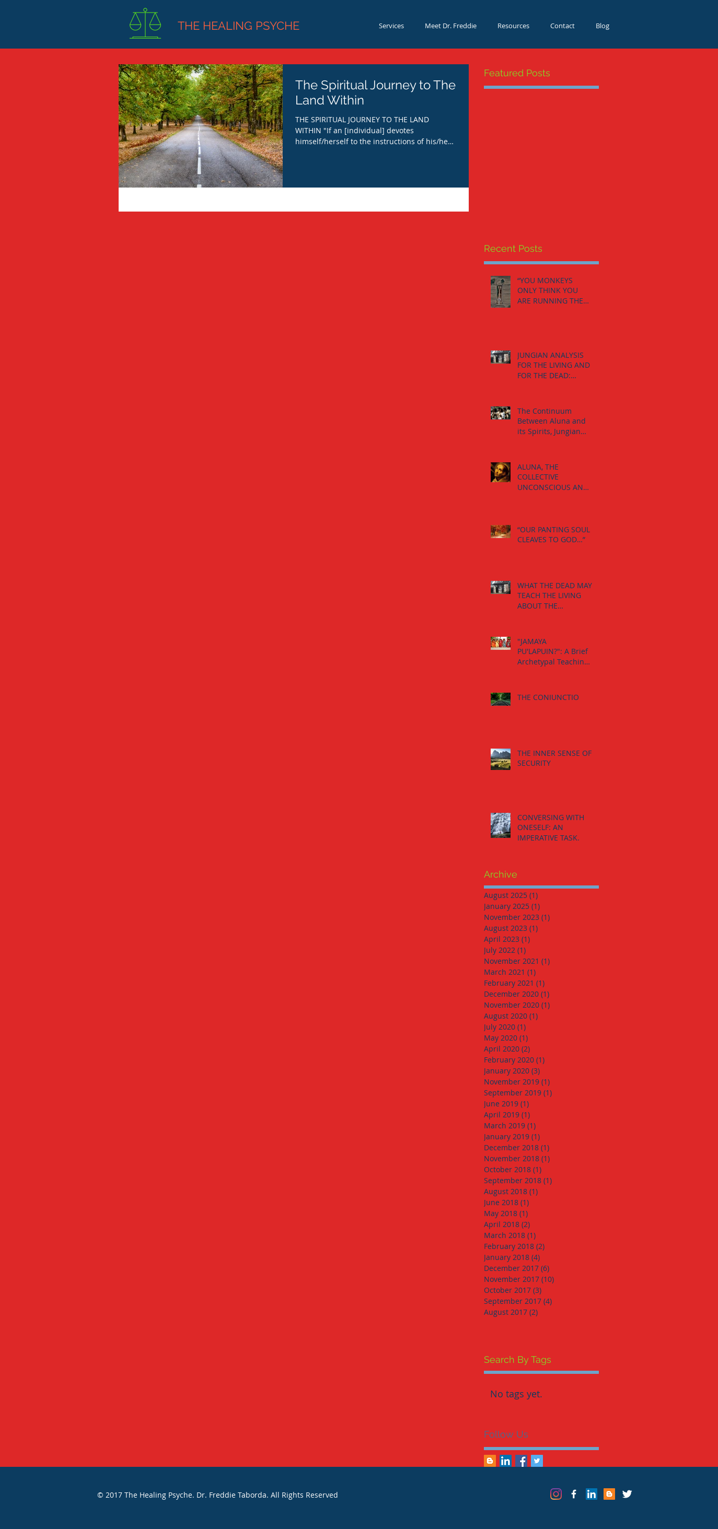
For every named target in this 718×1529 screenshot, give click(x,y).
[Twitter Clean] (627, 1494)
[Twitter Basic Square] (537, 1461)
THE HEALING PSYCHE (220, 25)
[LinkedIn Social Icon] (506, 1461)
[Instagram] (556, 1494)
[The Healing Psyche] (574, 1494)
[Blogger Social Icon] (490, 1461)
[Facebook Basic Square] (521, 1461)
